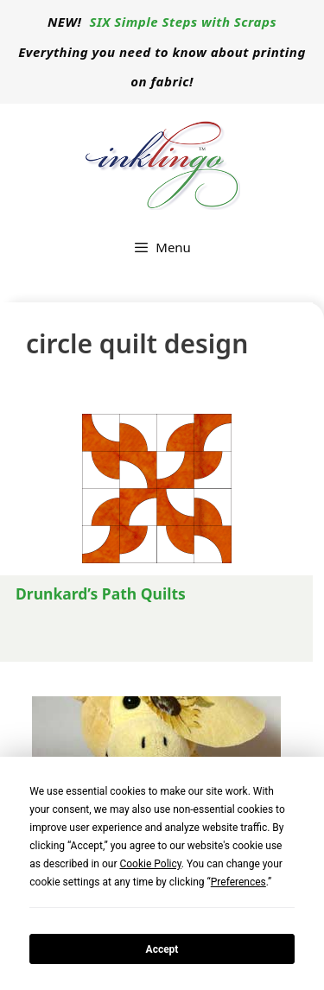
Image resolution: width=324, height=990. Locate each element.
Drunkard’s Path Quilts (101, 593)
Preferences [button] (238, 882)
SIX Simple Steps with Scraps (183, 21)
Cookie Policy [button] (150, 864)
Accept (162, 949)
